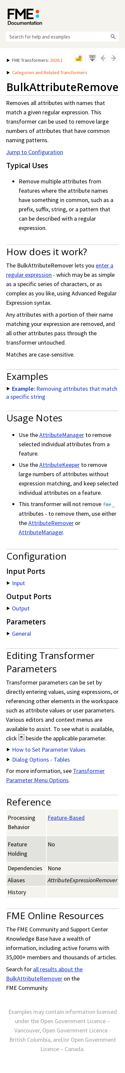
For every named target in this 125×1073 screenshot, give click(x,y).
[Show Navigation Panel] (115, 15)
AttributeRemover (51, 523)
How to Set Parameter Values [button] (46, 749)
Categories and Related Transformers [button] (47, 72)
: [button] (35, 60)
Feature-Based (66, 817)
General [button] (19, 633)
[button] (113, 37)
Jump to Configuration (34, 152)
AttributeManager (61, 435)
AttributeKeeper (59, 465)
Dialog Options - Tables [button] (38, 759)
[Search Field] (62, 37)
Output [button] (18, 608)
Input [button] (16, 583)
